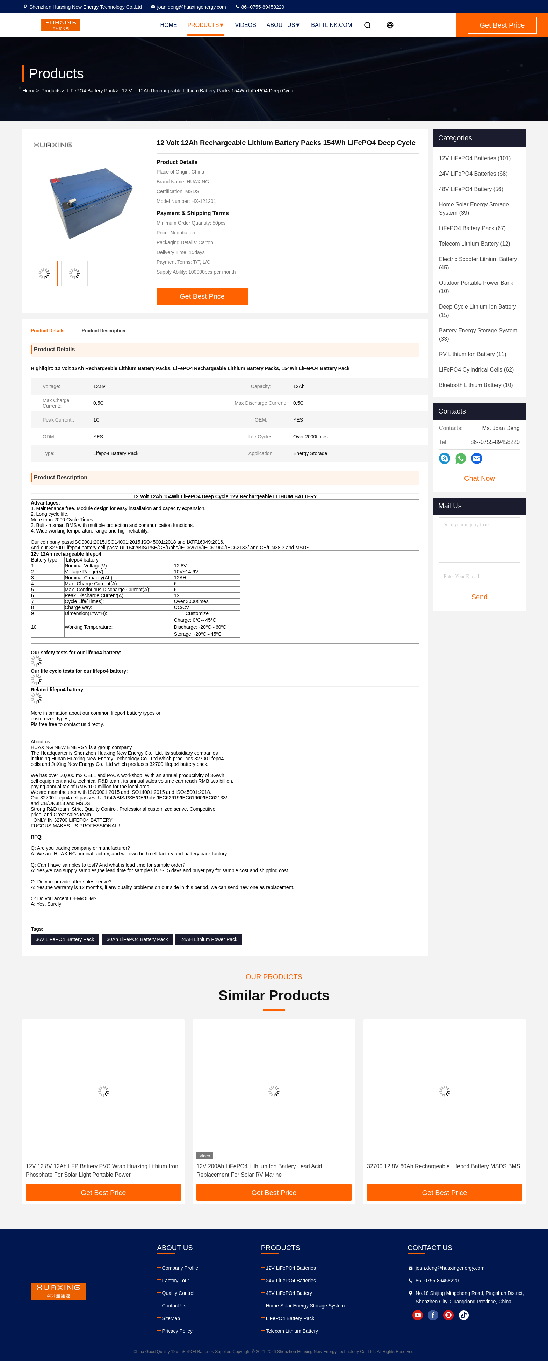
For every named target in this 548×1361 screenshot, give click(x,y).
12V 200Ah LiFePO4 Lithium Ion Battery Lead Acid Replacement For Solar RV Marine (259, 1170)
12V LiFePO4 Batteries (291, 1268)
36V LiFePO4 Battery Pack (65, 939)
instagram (448, 1315)
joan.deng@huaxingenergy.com (188, 7)
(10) (476, 287)
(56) (471, 189)
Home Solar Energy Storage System (305, 1306)
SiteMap (171, 1318)
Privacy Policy (177, 1331)
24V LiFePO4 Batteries (291, 1280)
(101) (475, 158)
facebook (433, 1315)
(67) (472, 228)
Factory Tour (175, 1280)
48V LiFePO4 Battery (289, 1293)
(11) (472, 354)
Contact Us (174, 1306)
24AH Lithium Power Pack (208, 939)
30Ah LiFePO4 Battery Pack (137, 939)
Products (206, 25)
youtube (417, 1315)
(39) (474, 209)
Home (168, 25)
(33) (478, 334)
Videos (245, 25)
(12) (474, 244)
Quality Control (178, 1293)
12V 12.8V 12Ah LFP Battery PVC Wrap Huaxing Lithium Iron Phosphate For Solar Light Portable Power (102, 1170)
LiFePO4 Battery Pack (91, 90)
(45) (478, 263)
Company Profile (180, 1268)
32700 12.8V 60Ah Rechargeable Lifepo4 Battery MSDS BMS (443, 1166)
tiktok (464, 1315)
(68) (473, 174)
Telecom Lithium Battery (292, 1331)
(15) (477, 311)
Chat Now (479, 478)
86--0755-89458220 (259, 7)
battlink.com (331, 25)
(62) (476, 370)
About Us (284, 25)
